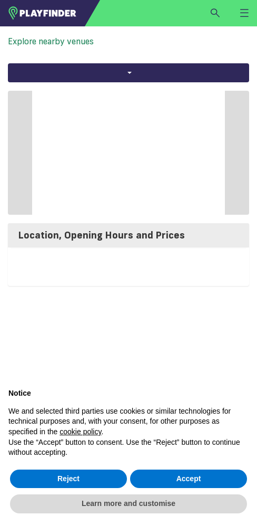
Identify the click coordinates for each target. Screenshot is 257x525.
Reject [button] (68, 478)
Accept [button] (188, 478)
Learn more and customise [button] (128, 503)
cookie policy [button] (80, 431)
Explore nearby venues (51, 41)
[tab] (128, 235)
